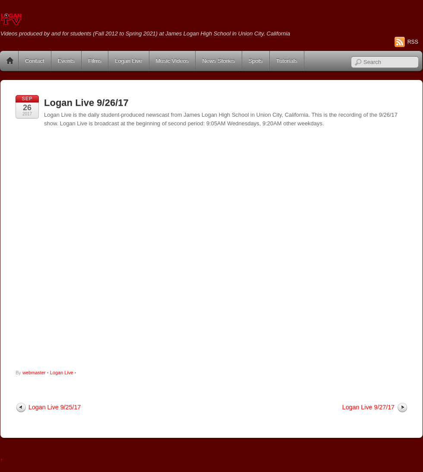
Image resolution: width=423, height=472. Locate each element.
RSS (412, 42)
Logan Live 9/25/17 (54, 407)
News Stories (218, 60)
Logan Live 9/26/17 (86, 102)
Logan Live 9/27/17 (368, 407)
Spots (256, 60)
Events (66, 60)
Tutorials (286, 60)
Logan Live (128, 60)
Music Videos (172, 60)
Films (94, 60)
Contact (34, 60)
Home (10, 61)
